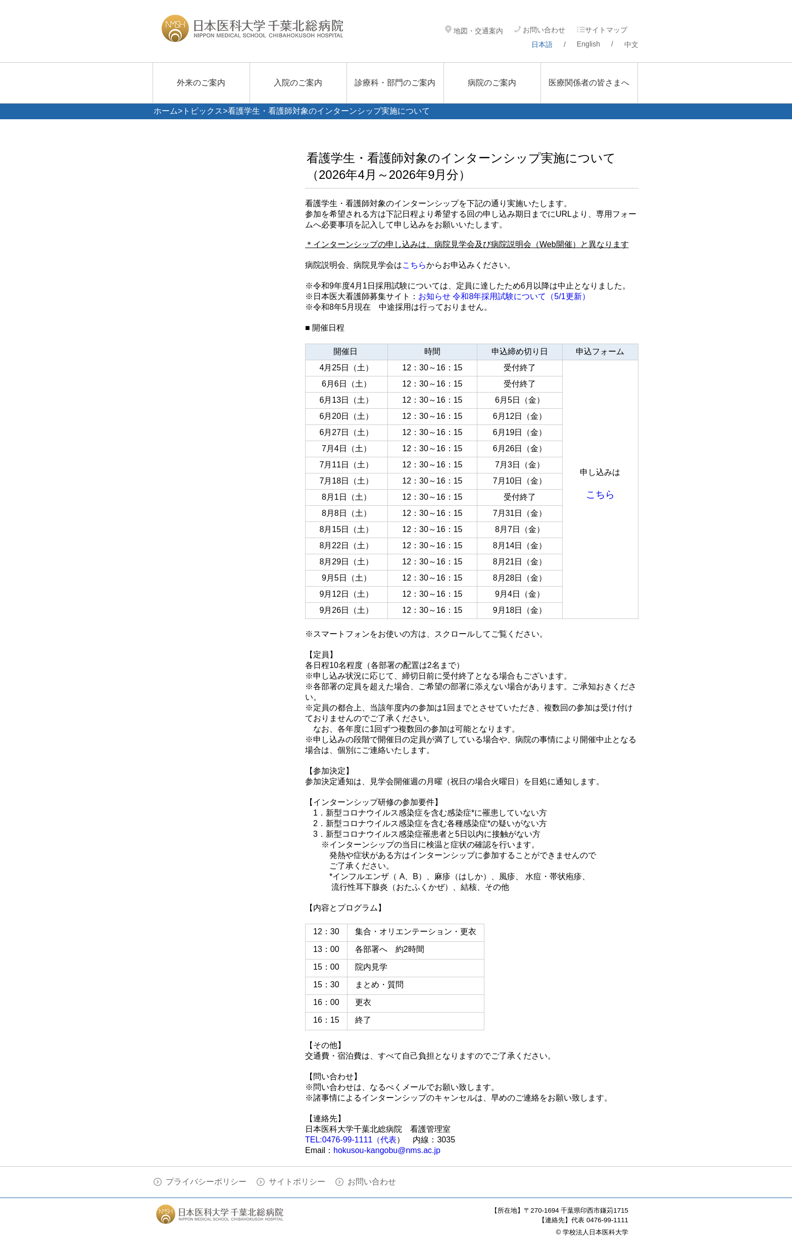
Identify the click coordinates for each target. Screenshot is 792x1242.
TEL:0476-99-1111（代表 (351, 1139)
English (588, 44)
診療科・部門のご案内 (395, 82)
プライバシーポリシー (206, 1181)
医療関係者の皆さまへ (589, 82)
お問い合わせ (539, 30)
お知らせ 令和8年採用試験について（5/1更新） (504, 296)
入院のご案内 (298, 82)
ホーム (166, 111)
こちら (414, 265)
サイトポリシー (297, 1181)
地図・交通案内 (474, 31)
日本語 (542, 44)
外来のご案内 (201, 82)
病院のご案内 (492, 82)
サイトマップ (601, 30)
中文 (631, 44)
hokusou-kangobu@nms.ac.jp (386, 1150)
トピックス (202, 111)
